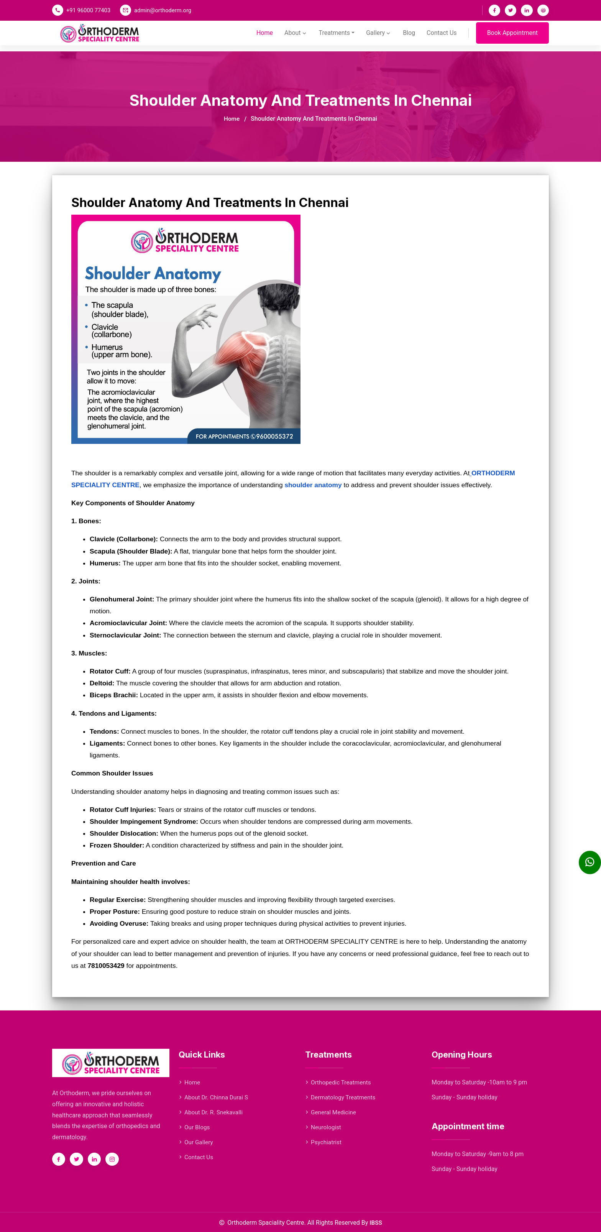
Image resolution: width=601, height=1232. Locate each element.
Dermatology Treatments (341, 1097)
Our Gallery (196, 1142)
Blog (406, 37)
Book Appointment (512, 37)
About (288, 37)
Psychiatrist (324, 1142)
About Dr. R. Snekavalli (212, 1112)
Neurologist (324, 1127)
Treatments (328, 37)
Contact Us (441, 37)
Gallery (374, 37)
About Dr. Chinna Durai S (215, 1097)
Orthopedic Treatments (339, 1082)
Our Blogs (195, 1127)
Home (255, 37)
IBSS (375, 1222)
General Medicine (331, 1112)
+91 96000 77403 (89, 10)
